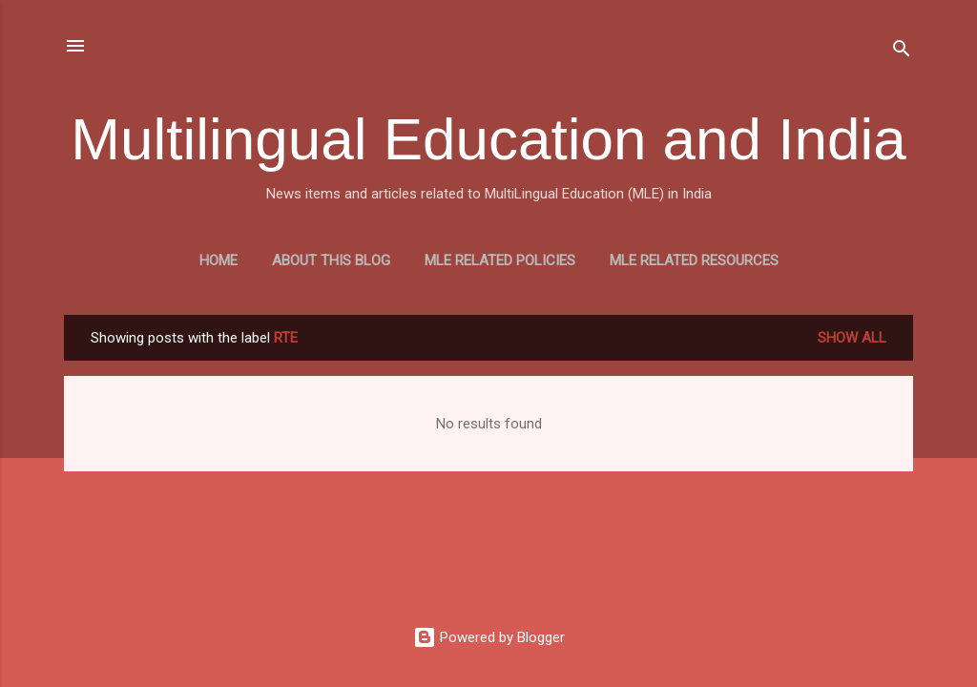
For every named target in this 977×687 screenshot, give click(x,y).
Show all (852, 337)
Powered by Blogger (489, 637)
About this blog (331, 260)
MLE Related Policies (500, 260)
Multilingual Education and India (488, 139)
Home (218, 260)
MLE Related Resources (694, 260)
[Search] (901, 52)
